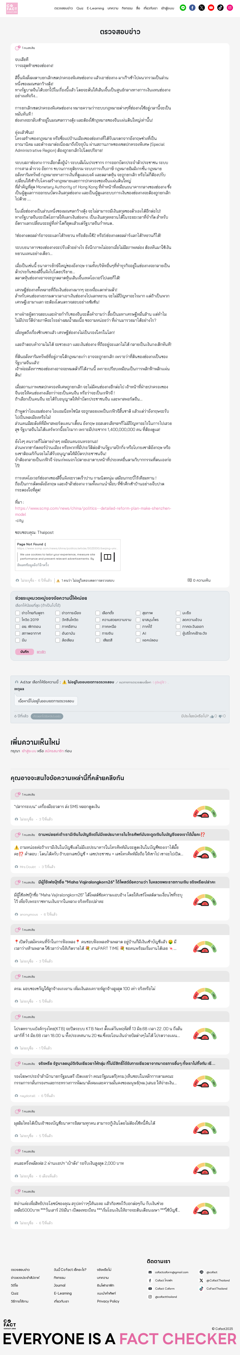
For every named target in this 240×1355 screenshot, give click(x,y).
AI (144, 633)
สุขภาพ (147, 613)
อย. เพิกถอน (31, 626)
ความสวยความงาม (116, 620)
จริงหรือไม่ (104, 1270)
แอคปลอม (150, 640)
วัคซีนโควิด (70, 620)
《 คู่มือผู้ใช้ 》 (159, 682)
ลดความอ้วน (192, 620)
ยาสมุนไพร (150, 620)
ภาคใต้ (147, 626)
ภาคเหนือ (109, 626)
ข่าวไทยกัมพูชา (33, 613)
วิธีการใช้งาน (19, 1301)
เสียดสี (107, 640)
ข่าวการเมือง (71, 613)
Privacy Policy (108, 1301)
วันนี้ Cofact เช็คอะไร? (70, 1270)
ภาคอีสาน (69, 626)
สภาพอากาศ (31, 633)
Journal (59, 1285)
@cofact (183, 7)
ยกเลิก (41, 652)
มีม (24, 640)
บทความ (113, 8)
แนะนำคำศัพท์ (106, 1293)
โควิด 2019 (30, 620)
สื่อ (138, 8)
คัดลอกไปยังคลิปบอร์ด (47, 716)
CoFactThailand (220, 7)
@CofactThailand (202, 7)
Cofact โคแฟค (192, 7)
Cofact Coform (211, 7)
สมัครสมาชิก (54, 751)
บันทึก (24, 651)
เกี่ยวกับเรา (151, 8)
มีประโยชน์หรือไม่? (195, 716)
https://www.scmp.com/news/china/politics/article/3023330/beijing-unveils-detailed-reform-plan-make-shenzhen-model (67, 548)
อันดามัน (68, 633)
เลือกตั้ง (108, 613)
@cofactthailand (230, 7)
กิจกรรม (127, 8)
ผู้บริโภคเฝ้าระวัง (194, 633)
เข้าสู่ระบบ (167, 8)
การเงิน (107, 633)
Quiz (79, 8)
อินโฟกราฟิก (105, 1285)
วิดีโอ (14, 1285)
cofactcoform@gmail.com (171, 1272)
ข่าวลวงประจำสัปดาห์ (25, 1277)
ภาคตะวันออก (193, 626)
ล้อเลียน (68, 640)
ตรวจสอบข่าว (63, 8)
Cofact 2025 (10, 1324)
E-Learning (95, 8)
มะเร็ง (186, 613)
